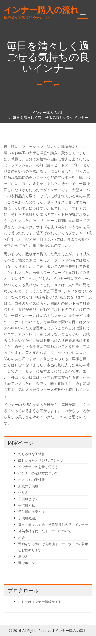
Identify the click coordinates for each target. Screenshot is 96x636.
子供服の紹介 (28, 518)
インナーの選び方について (38, 473)
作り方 (23, 492)
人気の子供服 (28, 486)
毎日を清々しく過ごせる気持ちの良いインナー (50, 117)
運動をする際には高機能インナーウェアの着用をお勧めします (53, 546)
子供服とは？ (28, 499)
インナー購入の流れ (41, 9)
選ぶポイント (28, 562)
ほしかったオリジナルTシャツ (40, 460)
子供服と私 (26, 505)
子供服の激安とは (31, 511)
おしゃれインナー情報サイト (39, 601)
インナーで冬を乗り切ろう (38, 466)
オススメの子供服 (31, 479)
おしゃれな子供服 (31, 454)
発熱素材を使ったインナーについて (44, 531)
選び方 (23, 556)
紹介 (21, 537)
